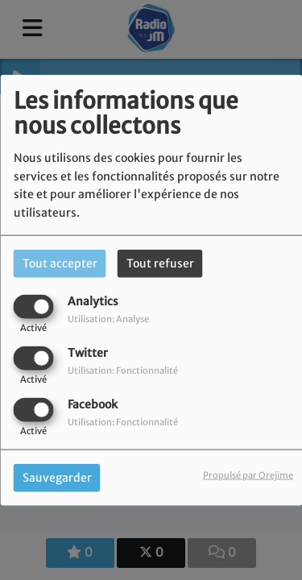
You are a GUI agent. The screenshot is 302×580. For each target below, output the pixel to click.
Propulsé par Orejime (248, 475)
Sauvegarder (57, 477)
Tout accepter (60, 262)
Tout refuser (160, 262)
